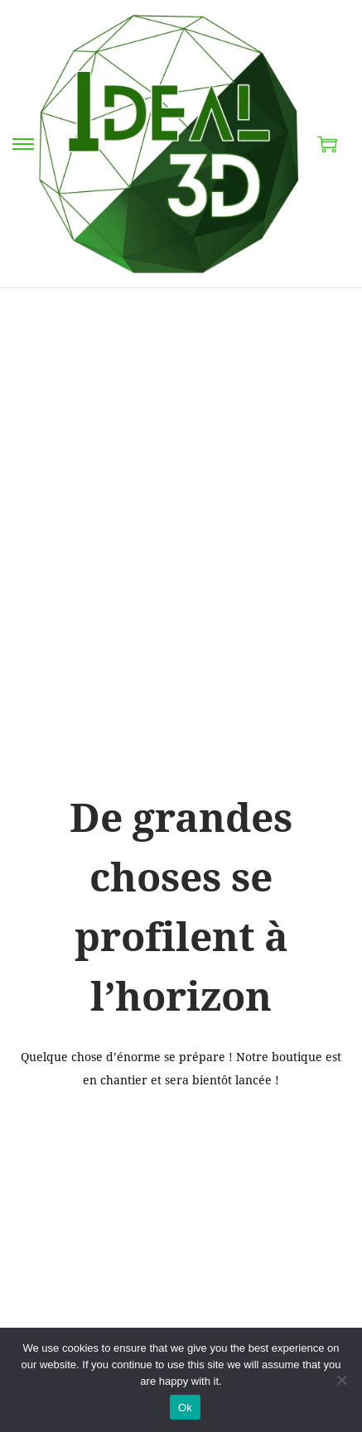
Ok (185, 1407)
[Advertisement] (181, 477)
